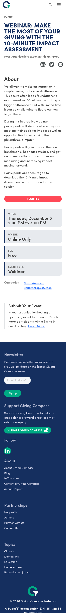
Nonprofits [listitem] (10, 512)
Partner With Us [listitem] (14, 522)
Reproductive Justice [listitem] (17, 572)
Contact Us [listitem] (11, 528)
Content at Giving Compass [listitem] (21, 483)
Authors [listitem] (9, 517)
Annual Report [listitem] (13, 489)
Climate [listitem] (9, 551)
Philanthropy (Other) (38, 288)
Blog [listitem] (7, 473)
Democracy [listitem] (11, 556)
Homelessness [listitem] (13, 567)
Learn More (36, 326)
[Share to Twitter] (51, 64)
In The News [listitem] (12, 478)
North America (34, 283)
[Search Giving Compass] (50, 5)
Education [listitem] (10, 562)
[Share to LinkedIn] (43, 64)
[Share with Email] (60, 64)
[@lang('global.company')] (7, 4)
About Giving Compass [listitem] (18, 468)
